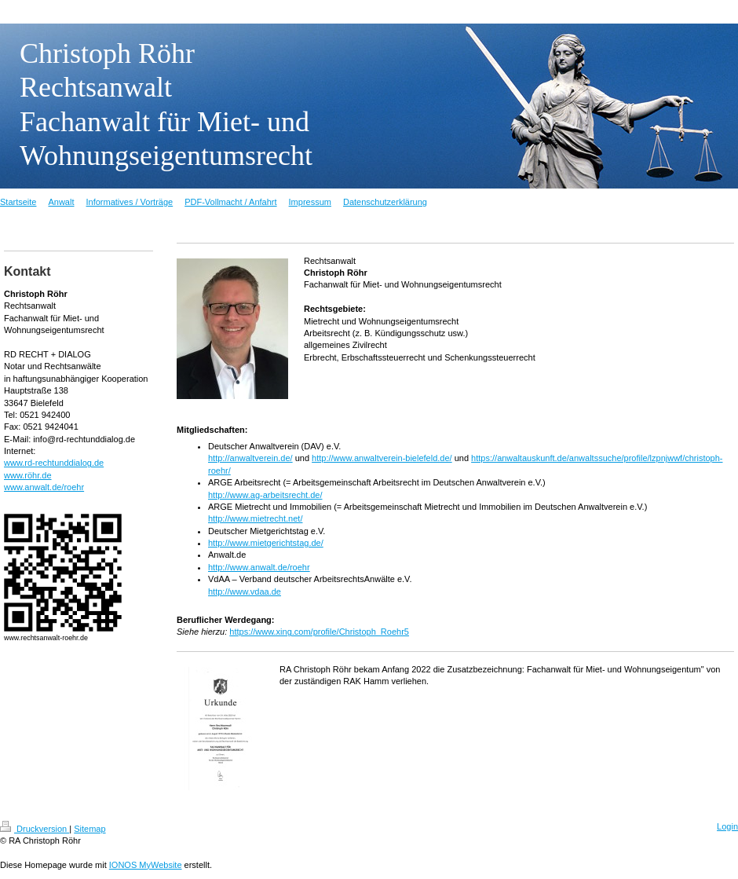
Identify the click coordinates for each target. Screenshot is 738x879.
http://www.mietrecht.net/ (255, 518)
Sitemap (89, 828)
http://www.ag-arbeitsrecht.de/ (265, 495)
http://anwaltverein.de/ (250, 458)
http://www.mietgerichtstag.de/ (265, 543)
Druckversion (34, 828)
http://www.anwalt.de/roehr (259, 567)
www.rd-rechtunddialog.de (54, 462)
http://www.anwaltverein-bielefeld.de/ (382, 458)
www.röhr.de (28, 475)
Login (727, 826)
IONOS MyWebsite (145, 865)
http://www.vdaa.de (244, 591)
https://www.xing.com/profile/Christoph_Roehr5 (319, 631)
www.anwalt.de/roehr (44, 487)
